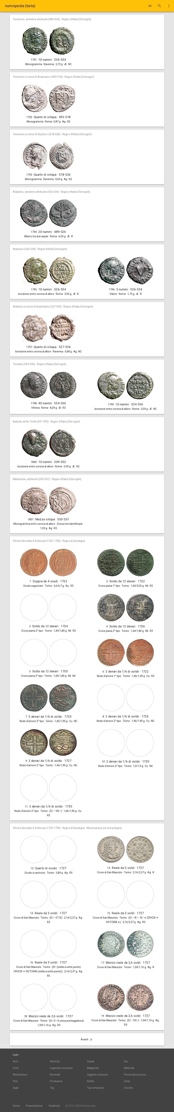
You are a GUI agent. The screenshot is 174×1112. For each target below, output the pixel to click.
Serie (127, 1081)
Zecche (128, 1087)
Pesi (15, 1081)
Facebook (54, 1105)
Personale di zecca (135, 1074)
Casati (90, 1061)
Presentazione (34, 1105)
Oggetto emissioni (97, 1074)
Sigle (16, 1087)
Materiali (129, 1068)
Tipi (52, 1087)
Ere (126, 1061)
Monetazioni (20, 1074)
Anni (15, 1061)
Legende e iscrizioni (61, 1068)
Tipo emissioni (95, 1087)
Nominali (55, 1074)
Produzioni (56, 1081)
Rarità (90, 1081)
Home (16, 1105)
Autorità (54, 1061)
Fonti (16, 1068)
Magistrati (93, 1068)
